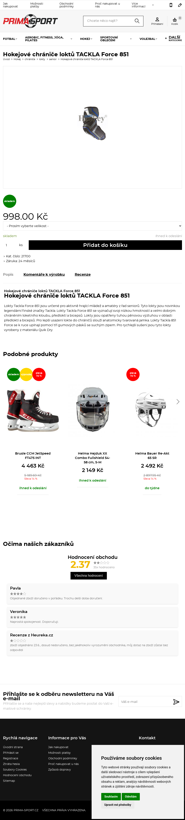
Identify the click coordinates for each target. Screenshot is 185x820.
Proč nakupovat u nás (107, 5)
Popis (8, 275)
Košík (176, 20)
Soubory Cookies (15, 769)
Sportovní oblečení (109, 39)
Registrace (10, 758)
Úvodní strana (13, 747)
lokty (42, 59)
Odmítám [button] (131, 796)
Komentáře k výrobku (44, 275)
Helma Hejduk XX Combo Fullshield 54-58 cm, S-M (92, 458)
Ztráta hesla (11, 764)
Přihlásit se (10, 753)
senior (53, 59)
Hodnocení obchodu (17, 775)
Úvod (6, 59)
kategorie (175, 38)
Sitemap (9, 781)
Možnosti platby (36, 5)
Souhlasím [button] (111, 796)
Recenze (83, 275)
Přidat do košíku (105, 245)
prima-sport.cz (26, 810)
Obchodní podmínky (66, 5)
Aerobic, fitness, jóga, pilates (44, 39)
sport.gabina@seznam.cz (180, 5)
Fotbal (9, 39)
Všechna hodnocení (89, 575)
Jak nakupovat (10, 5)
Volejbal (147, 39)
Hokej (85, 39)
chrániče (30, 59)
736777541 (171, 5)
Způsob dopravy (59, 769)
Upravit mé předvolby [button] (117, 804)
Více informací (138, 5)
